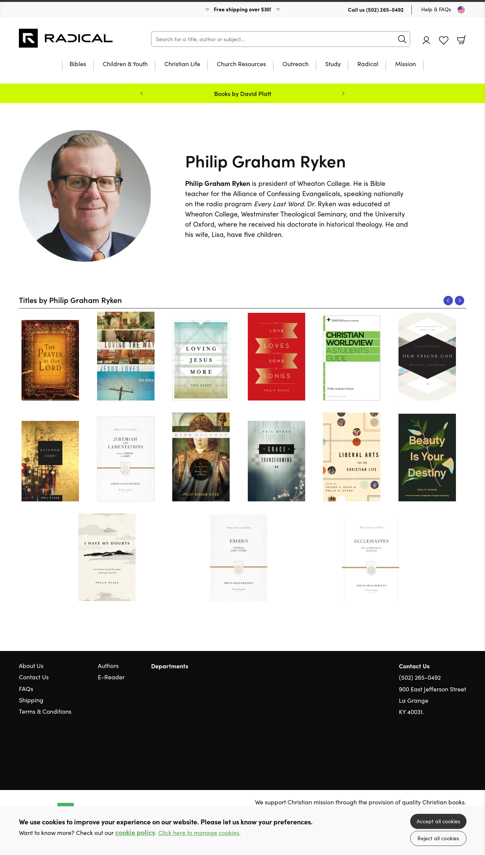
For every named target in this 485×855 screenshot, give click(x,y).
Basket (461, 40)
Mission (405, 64)
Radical (367, 64)
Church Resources (241, 64)
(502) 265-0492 (385, 9)
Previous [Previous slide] (142, 93)
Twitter (435, 748)
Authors (108, 665)
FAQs (26, 689)
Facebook (449, 748)
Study (333, 64)
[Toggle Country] (461, 10)
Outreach (296, 64)
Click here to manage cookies (198, 832)
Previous (448, 300)
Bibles (78, 64)
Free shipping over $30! (242, 9)
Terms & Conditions (45, 711)
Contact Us (34, 677)
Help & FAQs (436, 9)
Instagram (462, 748)
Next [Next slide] (343, 93)
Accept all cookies (438, 821)
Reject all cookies (438, 838)
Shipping (31, 700)
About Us (31, 665)
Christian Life (182, 64)
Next (459, 300)
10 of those (66, 38)
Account (426, 40)
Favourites (443, 40)
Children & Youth (125, 64)
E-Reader (111, 677)
